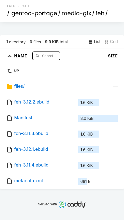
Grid (111, 41)
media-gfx (76, 13)
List (94, 41)
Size (113, 55)
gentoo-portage (34, 13)
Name (21, 55)
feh (99, 13)
